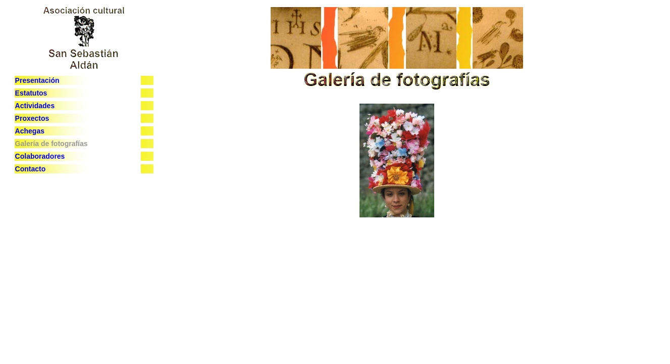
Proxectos (32, 118)
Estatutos (31, 93)
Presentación (37, 80)
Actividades (35, 106)
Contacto (30, 169)
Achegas (29, 131)
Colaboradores (40, 156)
